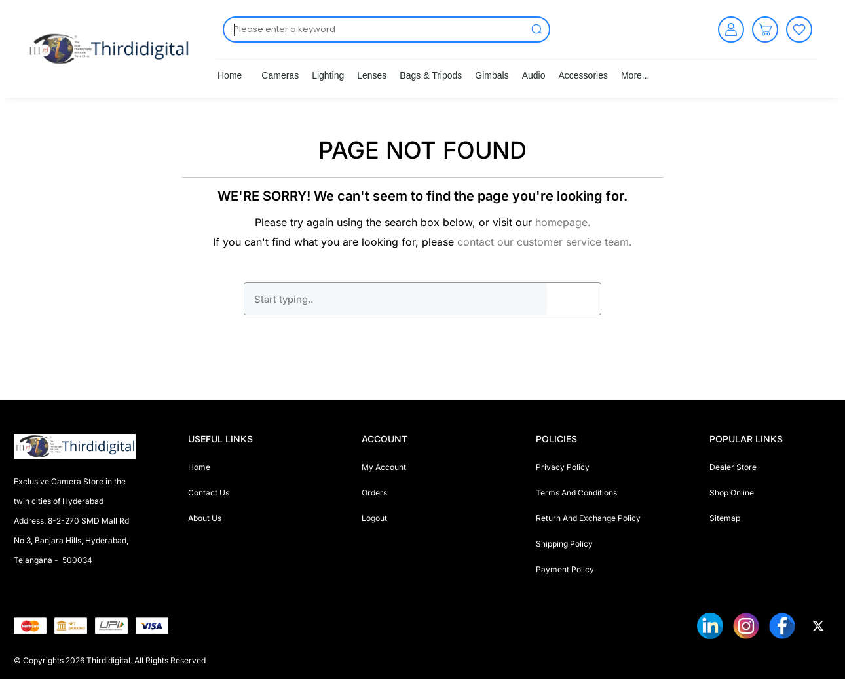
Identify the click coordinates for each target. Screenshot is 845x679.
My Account (384, 467)
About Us (204, 518)
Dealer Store (733, 467)
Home (229, 75)
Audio (534, 75)
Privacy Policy (563, 467)
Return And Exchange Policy (588, 518)
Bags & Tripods (431, 75)
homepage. (563, 222)
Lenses (371, 75)
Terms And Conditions (576, 492)
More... (635, 75)
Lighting (328, 75)
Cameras (280, 75)
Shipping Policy (564, 544)
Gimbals (491, 75)
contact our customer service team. (544, 241)
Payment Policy (565, 569)
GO (574, 298)
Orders (374, 492)
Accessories (582, 75)
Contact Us (208, 492)
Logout (374, 518)
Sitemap (724, 518)
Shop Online (731, 492)
